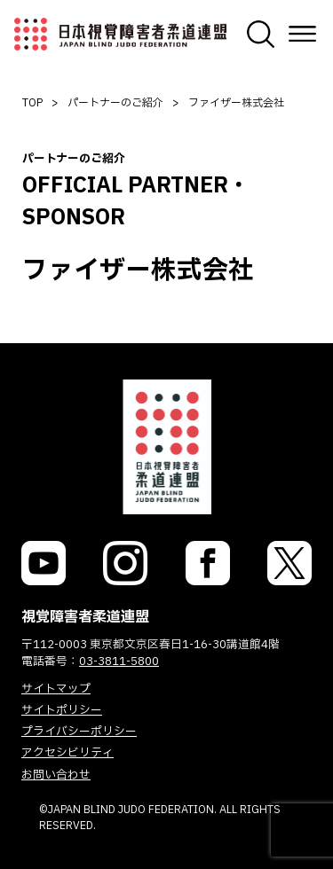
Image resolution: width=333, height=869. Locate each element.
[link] (43, 563)
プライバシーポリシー (79, 731)
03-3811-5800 (119, 661)
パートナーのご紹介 (115, 103)
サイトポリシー (61, 710)
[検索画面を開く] (260, 34)
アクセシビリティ (67, 753)
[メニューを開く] (302, 34)
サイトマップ (56, 689)
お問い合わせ (56, 775)
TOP (32, 103)
